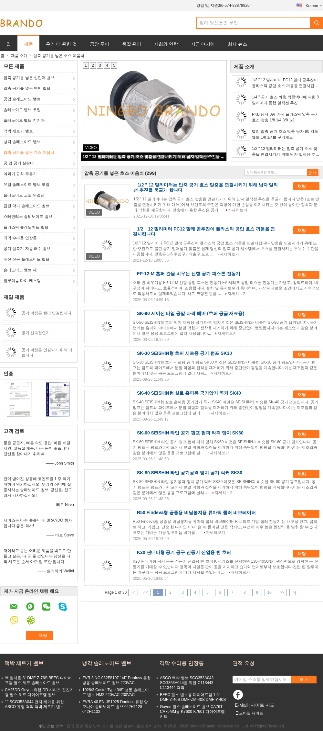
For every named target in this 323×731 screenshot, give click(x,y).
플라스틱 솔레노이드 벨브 (26, 227)
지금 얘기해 (203, 44)
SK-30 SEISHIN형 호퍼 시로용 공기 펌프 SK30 (184, 353)
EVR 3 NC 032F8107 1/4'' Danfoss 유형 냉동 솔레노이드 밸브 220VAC (116, 680)
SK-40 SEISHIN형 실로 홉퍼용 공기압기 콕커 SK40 (189, 393)
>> (281, 592)
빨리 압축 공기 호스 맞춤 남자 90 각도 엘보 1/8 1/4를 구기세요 (285, 134)
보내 (303, 679)
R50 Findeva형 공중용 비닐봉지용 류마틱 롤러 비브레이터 (196, 512)
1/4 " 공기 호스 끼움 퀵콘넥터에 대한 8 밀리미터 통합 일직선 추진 (285, 100)
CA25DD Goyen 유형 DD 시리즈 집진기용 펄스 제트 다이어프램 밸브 (39, 692)
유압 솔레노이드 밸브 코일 (26, 184)
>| (294, 592)
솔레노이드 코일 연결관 (24, 195)
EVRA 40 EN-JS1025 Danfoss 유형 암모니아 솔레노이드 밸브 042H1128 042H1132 (115, 707)
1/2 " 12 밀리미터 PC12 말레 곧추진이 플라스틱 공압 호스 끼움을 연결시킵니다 (285, 83)
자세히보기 (237, 210)
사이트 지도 (263, 705)
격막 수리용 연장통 (20, 238)
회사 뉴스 (237, 44)
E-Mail (241, 705)
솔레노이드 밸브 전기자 (24, 120)
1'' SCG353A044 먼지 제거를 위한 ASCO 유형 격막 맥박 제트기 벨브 (34, 704)
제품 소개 (19, 55)
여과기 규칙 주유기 (20, 174)
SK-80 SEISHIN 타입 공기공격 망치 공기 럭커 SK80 (189, 472)
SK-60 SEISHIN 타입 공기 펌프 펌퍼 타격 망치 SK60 (190, 432)
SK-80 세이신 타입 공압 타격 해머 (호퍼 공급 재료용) (190, 313)
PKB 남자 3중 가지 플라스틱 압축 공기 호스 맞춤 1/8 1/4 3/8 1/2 (285, 117)
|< (133, 592)
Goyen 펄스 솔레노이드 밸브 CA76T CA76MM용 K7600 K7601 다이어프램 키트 (192, 711)
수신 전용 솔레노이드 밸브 (26, 259)
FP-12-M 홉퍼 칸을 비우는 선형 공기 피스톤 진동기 (188, 273)
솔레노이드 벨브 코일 (22, 109)
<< (145, 592)
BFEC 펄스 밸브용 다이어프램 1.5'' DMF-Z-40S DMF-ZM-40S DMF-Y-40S (193, 697)
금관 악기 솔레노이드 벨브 (26, 206)
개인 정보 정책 (51, 726)
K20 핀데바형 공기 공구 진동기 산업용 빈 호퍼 (184, 552)
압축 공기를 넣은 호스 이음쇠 (29, 152)
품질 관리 (131, 44)
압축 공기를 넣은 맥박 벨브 (27, 88)
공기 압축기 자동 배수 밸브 (27, 248)
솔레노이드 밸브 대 (20, 270)
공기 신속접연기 (36, 333)
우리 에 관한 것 (61, 44)
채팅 (306, 186)
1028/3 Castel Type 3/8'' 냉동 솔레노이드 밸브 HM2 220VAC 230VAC (115, 692)
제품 (28, 44)
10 (269, 592)
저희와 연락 (166, 44)
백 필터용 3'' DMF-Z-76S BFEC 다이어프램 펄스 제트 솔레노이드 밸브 (38, 680)
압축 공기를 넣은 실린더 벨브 (29, 77)
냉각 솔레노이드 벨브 (22, 142)
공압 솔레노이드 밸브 (22, 99)
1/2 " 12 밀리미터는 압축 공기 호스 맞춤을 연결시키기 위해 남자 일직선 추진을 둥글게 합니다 (154, 156)
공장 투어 (99, 44)
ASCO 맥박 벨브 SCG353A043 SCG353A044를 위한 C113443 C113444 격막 (187, 683)
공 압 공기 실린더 (19, 163)
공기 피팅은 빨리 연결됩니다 (46, 313)
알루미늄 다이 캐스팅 (22, 280)
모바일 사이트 (249, 713)
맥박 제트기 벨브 (18, 131)
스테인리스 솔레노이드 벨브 (28, 216)
